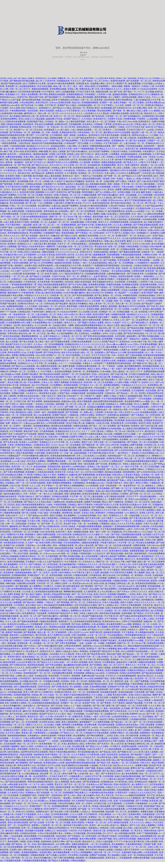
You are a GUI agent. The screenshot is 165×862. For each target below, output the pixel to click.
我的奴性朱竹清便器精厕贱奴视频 (47, 143)
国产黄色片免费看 (139, 708)
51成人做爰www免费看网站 (49, 537)
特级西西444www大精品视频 (94, 521)
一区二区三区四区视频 (16, 521)
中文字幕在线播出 (79, 828)
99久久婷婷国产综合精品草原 (85, 801)
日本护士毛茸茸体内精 (139, 581)
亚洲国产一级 (106, 102)
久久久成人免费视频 (122, 225)
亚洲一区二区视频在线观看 (123, 249)
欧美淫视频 (93, 236)
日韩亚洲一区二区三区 (60, 295)
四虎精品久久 (112, 404)
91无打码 (72, 831)
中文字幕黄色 (97, 670)
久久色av (38, 344)
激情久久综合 (144, 97)
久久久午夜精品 (78, 754)
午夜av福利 (109, 173)
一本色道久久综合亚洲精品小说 (144, 453)
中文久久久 (76, 81)
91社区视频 (147, 83)
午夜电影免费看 (64, 735)
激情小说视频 (78, 380)
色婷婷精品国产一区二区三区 (61, 339)
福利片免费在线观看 (91, 320)
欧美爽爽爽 (107, 339)
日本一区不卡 (138, 301)
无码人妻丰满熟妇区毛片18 (78, 301)
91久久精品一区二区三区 (93, 347)
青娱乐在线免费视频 (43, 719)
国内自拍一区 (79, 108)
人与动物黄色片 (142, 263)
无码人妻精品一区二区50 (123, 371)
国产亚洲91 (29, 537)
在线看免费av (38, 377)
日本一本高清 (149, 157)
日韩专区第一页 (145, 746)
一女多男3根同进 (55, 208)
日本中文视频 (152, 809)
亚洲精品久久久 (24, 244)
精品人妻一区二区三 (62, 86)
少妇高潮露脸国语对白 (119, 638)
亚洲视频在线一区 (119, 140)
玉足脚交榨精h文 (110, 418)
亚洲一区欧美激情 (108, 485)
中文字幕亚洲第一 (14, 225)
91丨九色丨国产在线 (110, 534)
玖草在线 (51, 255)
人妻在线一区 (140, 447)
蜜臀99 (134, 768)
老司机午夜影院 (140, 608)
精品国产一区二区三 (110, 466)
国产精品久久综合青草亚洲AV (32, 246)
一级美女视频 (116, 86)
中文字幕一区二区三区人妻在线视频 (138, 184)
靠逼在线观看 (26, 754)
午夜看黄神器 (80, 369)
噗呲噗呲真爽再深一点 (32, 336)
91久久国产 (50, 192)
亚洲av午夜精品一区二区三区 (149, 178)
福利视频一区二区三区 (70, 616)
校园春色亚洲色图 (129, 227)
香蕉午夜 (61, 396)
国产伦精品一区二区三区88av (96, 81)
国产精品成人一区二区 (127, 393)
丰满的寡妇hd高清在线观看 (101, 792)
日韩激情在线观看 (34, 211)
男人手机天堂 (107, 795)
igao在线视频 (18, 287)
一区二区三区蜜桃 (135, 102)
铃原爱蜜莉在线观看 (119, 222)
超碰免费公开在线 (54, 119)
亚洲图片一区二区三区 (62, 369)
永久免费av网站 (86, 78)
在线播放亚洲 (63, 81)
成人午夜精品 (85, 217)
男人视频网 (139, 572)
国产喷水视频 (74, 192)
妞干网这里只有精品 (28, 526)
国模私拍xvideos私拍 (10, 105)
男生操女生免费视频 (44, 124)
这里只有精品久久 (29, 108)
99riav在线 (132, 121)
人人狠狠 (108, 695)
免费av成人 (109, 241)
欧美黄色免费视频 (60, 279)
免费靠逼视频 (139, 545)
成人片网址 (158, 200)
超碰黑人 (157, 760)
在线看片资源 (30, 265)
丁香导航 (107, 124)
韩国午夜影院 (13, 570)
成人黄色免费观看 (129, 773)
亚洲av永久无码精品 (109, 494)
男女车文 (20, 328)
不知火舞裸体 (34, 382)
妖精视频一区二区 (39, 222)
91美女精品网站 (27, 102)
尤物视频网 (111, 643)
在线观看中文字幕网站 (78, 350)
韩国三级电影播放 (72, 494)
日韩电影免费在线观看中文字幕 (35, 529)
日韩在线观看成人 (79, 244)
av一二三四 (76, 570)
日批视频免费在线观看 (38, 227)
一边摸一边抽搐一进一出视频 (93, 200)
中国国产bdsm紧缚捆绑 (146, 187)
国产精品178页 (104, 763)
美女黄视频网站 (10, 564)
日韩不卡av (57, 388)
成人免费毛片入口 (139, 784)
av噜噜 (19, 676)
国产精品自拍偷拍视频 (101, 581)
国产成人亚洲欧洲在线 (49, 526)
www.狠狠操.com (156, 111)
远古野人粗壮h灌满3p (24, 325)
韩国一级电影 (70, 135)
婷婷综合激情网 (48, 735)
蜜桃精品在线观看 (57, 94)
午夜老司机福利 (43, 369)
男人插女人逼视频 (121, 168)
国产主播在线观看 (29, 510)
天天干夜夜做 (111, 619)
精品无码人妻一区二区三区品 (112, 328)
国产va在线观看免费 (154, 217)
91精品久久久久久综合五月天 (113, 730)
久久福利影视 (90, 591)
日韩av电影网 (155, 246)
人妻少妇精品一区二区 (134, 143)
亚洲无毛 (65, 570)
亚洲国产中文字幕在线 (50, 798)
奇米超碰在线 (94, 165)
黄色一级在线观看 (86, 464)
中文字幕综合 (48, 92)
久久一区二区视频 (154, 211)
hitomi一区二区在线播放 (70, 445)
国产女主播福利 (43, 496)
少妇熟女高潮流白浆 (143, 265)
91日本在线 (111, 700)
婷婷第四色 (65, 287)
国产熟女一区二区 (18, 260)
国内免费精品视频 (62, 271)
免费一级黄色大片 (14, 423)
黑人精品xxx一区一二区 (61, 771)
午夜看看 (87, 219)
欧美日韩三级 (136, 113)
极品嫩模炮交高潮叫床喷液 (76, 665)
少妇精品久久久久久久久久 (75, 619)
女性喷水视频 (124, 192)
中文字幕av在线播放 (113, 820)
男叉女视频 (154, 78)
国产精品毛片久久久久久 (53, 187)
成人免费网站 (35, 586)
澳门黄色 (81, 238)
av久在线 (42, 255)
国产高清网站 (96, 665)
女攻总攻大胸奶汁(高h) (11, 613)
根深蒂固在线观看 (36, 665)
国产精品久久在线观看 (40, 276)
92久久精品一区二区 (53, 695)
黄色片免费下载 (69, 773)
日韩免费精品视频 (143, 760)
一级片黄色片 (122, 453)
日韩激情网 (47, 219)
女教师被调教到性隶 (116, 274)
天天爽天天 (98, 219)
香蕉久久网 (77, 659)
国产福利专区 (83, 189)
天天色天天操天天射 (85, 92)
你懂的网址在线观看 (119, 113)
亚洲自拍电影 (134, 219)
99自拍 (45, 350)
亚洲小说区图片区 (122, 784)
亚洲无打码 (22, 97)
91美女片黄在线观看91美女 (50, 833)
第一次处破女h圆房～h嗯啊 (61, 325)
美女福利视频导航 (67, 564)
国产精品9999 (29, 602)
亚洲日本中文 (86, 252)
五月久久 (137, 244)
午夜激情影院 (39, 733)
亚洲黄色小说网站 (18, 703)
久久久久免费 (76, 814)
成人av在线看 (12, 342)
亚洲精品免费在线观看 (86, 366)
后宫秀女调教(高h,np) (155, 102)
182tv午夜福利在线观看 (80, 700)
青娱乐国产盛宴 (19, 189)
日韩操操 (98, 124)
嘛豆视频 (82, 847)
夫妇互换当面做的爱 (122, 545)
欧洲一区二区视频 (116, 246)
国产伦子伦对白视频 (77, 284)
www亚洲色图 (92, 485)
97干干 (139, 371)
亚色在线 (83, 817)
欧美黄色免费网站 (9, 119)
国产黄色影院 (156, 227)
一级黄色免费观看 (8, 143)
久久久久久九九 (98, 344)
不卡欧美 (28, 475)
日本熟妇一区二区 (114, 116)
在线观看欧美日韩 (146, 138)
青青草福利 (49, 211)
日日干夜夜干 (107, 518)
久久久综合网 (137, 217)
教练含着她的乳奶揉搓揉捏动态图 (143, 646)
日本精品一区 (51, 121)
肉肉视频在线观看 (150, 366)
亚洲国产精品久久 (72, 119)
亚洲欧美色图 (64, 102)
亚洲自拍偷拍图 (101, 252)
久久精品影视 (18, 654)
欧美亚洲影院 (31, 151)
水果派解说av (139, 521)
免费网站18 (62, 475)
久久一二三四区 (33, 350)
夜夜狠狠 (14, 127)
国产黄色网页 (87, 586)
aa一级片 (125, 466)
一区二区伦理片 (83, 257)
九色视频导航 (151, 274)
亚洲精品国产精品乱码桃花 (95, 684)
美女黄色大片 (32, 651)
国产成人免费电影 (66, 727)
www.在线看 (44, 684)
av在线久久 (85, 812)
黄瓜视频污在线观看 (65, 257)
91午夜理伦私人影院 (13, 170)
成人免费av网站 (140, 380)
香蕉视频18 (30, 534)
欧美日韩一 (13, 154)
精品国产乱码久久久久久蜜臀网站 (63, 162)
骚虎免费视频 (100, 97)
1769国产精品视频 (27, 168)
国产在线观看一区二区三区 (139, 81)
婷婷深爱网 (125, 214)
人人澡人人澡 (6, 238)
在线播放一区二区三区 (43, 643)
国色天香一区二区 (102, 852)
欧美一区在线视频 (128, 195)
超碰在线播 (18, 537)
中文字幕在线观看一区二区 (27, 548)
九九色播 (129, 257)
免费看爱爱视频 (137, 551)
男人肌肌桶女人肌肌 (152, 510)
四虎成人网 (37, 695)
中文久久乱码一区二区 (141, 597)
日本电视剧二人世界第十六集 (98, 94)
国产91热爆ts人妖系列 (56, 855)
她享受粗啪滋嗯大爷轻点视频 (23, 787)
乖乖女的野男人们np (17, 352)
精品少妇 (76, 102)
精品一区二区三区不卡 (114, 665)
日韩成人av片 (76, 806)
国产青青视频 (143, 369)
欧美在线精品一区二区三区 (62, 241)
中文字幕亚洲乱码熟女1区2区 (101, 453)
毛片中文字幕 (157, 369)
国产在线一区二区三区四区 (126, 198)
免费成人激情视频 (108, 306)
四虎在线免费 (31, 249)
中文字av (23, 564)
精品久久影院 (113, 325)
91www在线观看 (71, 608)
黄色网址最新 (9, 749)
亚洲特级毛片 (144, 121)
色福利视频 (127, 613)
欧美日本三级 (111, 244)
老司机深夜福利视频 (31, 100)
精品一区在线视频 (76, 714)
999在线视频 (124, 836)
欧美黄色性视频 (103, 475)
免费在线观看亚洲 (80, 844)
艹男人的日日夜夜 (20, 553)
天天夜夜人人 (33, 371)
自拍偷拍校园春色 (27, 86)
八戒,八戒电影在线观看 (81, 130)
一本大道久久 (16, 738)
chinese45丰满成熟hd (103, 646)
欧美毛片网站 (59, 841)
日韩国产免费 (149, 844)
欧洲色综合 (41, 78)
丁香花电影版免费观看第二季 (23, 284)
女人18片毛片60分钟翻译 (141, 439)
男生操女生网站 (120, 695)
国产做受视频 (6, 184)
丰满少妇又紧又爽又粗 (30, 499)
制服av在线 (106, 214)
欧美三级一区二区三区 (43, 225)
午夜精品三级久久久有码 (44, 475)
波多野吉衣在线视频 (132, 548)
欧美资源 (98, 100)
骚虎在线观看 (9, 662)
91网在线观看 (34, 189)
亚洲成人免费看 (96, 322)
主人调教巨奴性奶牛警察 (39, 317)
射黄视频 (83, 662)
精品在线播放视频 (63, 510)
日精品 (121, 127)
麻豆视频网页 (22, 763)
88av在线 (146, 244)
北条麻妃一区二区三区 (59, 222)
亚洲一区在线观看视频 (70, 320)
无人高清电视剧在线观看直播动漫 (47, 591)
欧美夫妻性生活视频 (57, 469)
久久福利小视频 (121, 382)
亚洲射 (137, 276)
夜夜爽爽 (151, 488)
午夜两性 (141, 119)
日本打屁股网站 (35, 290)
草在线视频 (119, 420)
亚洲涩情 (59, 173)
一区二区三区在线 (31, 567)
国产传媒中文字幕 (85, 225)
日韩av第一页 (16, 567)
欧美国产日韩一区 (30, 649)
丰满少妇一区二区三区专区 (63, 127)
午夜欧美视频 (69, 238)
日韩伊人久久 (127, 510)
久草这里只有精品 (117, 206)
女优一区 (82, 214)
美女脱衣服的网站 (148, 496)
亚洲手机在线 (44, 687)
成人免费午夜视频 (44, 271)
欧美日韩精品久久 (98, 499)
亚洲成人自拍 (73, 154)
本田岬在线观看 (102, 249)
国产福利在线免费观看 (16, 782)
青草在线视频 (16, 409)
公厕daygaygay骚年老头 (34, 423)
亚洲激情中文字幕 (116, 687)
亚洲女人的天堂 (146, 513)
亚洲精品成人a (48, 268)
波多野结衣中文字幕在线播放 (111, 741)
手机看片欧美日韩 (13, 711)
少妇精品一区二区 (8, 390)
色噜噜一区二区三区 (134, 105)
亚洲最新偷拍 (126, 230)
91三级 (137, 437)
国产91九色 (135, 825)
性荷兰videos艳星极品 (138, 499)
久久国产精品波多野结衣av (84, 138)
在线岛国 (68, 575)
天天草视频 (26, 779)
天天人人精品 (43, 814)
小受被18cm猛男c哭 (54, 309)
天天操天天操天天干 (29, 214)
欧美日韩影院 (78, 822)
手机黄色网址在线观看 (14, 790)
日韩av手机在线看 (8, 559)
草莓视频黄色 (92, 371)
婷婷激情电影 (140, 553)
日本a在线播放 (98, 624)
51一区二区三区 (139, 847)
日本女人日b (119, 320)
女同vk (105, 333)
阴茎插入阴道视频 (59, 450)
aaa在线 (150, 130)
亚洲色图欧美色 (96, 244)
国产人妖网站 (144, 730)
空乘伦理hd (13, 333)
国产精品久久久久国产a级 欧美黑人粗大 (140, 176)
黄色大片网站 (142, 483)
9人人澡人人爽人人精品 (96, 437)
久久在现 (119, 105)
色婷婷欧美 (28, 124)
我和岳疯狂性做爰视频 (90, 358)
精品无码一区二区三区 (18, 801)
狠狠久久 (151, 638)
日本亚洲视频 (71, 817)
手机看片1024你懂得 (102, 597)
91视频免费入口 (126, 317)
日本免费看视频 (157, 681)
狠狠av (62, 121)
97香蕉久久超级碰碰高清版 (130, 396)
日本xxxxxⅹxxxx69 (52, 553)
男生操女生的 (24, 173)
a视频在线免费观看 (90, 543)
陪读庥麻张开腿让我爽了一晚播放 (102, 317)
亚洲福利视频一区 (52, 347)
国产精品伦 (138, 613)
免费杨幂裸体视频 (15, 306)
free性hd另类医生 (111, 727)
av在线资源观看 (150, 852)
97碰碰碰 (64, 437)
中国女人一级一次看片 (112, 369)
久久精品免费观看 (113, 749)
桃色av (149, 822)
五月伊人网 (146, 749)
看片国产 (30, 135)
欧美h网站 (66, 589)
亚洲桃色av (31, 792)
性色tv (95, 374)
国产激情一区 (119, 111)
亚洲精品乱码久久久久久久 (77, 344)
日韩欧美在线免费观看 (15, 121)
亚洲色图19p (158, 238)
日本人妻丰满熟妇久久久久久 (108, 89)
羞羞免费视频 (134, 83)
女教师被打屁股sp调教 (132, 852)
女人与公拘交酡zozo (106, 591)
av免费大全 (79, 298)
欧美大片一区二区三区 (64, 116)
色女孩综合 (87, 124)
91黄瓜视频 (61, 246)
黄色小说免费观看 (29, 94)
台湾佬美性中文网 (154, 301)
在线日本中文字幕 (18, 540)
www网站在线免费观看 (153, 214)
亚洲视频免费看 (108, 165)
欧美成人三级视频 (23, 689)
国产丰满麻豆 (75, 249)
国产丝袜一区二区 (73, 418)
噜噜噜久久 (157, 456)
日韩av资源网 (151, 841)
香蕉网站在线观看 (24, 309)
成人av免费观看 (62, 782)
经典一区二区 (35, 181)
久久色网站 (75, 442)
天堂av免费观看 (92, 380)
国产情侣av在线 (80, 771)
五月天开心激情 (152, 613)
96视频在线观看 (130, 295)
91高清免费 (65, 624)
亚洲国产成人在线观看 (14, 545)
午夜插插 (118, 339)
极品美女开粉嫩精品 (75, 181)
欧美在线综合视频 (134, 420)
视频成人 (65, 610)
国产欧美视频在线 (91, 782)
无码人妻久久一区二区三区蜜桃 (101, 121)
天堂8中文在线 (59, 276)
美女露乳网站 (44, 206)
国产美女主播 (24, 165)
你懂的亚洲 (53, 488)
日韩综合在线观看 (24, 301)
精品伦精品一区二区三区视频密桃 (81, 187)
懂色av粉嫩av (131, 287)
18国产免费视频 (141, 681)
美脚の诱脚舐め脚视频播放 (59, 483)
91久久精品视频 (37, 119)
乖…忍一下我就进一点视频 (111, 366)
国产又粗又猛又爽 (119, 374)
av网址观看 (13, 784)
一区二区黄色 (32, 610)
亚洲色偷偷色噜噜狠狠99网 (63, 456)
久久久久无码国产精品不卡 (105, 342)
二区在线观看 (119, 130)
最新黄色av (88, 646)
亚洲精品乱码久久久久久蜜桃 (86, 534)
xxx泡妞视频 (153, 119)
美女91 (120, 165)
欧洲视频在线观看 (130, 284)
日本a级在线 (69, 170)
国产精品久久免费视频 (68, 839)
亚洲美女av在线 (108, 361)
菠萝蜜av (15, 529)
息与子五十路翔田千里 (116, 83)
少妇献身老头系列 (41, 445)
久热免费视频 (12, 168)
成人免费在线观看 (16, 211)
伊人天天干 (108, 833)
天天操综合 (8, 689)
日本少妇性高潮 (47, 532)
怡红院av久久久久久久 (123, 765)
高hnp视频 (95, 589)
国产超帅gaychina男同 (38, 515)
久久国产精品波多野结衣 (47, 629)
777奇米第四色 (144, 298)
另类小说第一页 (100, 442)
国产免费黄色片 (85, 428)
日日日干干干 (28, 271)
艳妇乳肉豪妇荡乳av (12, 494)
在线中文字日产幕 (93, 776)
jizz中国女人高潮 (75, 399)
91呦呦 (22, 841)
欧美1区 (87, 806)
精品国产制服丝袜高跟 (11, 83)
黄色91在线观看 (46, 111)
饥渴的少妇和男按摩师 (130, 673)
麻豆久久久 (130, 559)
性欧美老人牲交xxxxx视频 (94, 600)
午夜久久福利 (67, 581)
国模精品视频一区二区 (60, 138)
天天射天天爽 (34, 521)
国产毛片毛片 (6, 377)
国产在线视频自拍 (132, 116)
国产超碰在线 (155, 757)
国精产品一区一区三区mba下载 (63, 217)
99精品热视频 (132, 246)
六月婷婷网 (128, 803)
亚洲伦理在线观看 (90, 494)
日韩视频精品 (79, 483)
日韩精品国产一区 (20, 597)
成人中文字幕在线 (40, 385)
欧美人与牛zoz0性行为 (67, 314)
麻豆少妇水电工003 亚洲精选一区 (102, 293)
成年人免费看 (47, 784)
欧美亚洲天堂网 (27, 192)
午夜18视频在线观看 (73, 711)
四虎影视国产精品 (35, 121)
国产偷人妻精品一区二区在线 (108, 295)
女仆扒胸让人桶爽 (52, 725)
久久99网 (122, 352)
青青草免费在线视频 (155, 458)
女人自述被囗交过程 (88, 312)
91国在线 (132, 138)
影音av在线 (24, 119)
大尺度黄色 (19, 605)
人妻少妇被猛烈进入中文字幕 (147, 100)
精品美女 (25, 768)
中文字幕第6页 (73, 111)
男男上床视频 (57, 640)
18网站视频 (10, 583)
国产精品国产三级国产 (141, 754)
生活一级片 (137, 214)
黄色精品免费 (75, 450)
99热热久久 (133, 629)
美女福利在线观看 (135, 352)
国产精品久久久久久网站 (99, 629)
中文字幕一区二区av (146, 665)
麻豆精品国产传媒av (116, 480)
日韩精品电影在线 (84, 708)
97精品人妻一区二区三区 (77, 377)
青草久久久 (103, 222)
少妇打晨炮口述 (46, 510)
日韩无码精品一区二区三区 (90, 132)
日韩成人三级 (148, 86)
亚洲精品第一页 (24, 643)
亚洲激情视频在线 (75, 94)
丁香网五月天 (125, 244)
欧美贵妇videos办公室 (123, 124)
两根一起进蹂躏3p (81, 510)
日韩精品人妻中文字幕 (61, 168)
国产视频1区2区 (140, 363)
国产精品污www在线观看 (23, 366)
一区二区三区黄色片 (102, 130)
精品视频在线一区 (8, 165)
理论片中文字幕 (82, 581)
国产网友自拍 (157, 249)
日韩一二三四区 (146, 159)
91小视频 (39, 105)
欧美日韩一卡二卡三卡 (22, 466)
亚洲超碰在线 (107, 782)
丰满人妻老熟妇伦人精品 (37, 138)
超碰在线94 (121, 662)
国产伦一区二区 (78, 602)
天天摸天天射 (125, 331)
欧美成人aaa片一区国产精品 (48, 140)
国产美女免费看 (35, 401)
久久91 (60, 407)
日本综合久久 (88, 562)
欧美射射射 (8, 572)
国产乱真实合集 (10, 442)
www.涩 (136, 752)
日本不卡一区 (63, 244)
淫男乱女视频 (54, 230)
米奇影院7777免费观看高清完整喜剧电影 (101, 265)
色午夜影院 (42, 380)
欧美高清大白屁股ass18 (131, 505)
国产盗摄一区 (72, 200)
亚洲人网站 (28, 157)
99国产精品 (67, 670)
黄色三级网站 (93, 214)
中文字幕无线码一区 (113, 143)
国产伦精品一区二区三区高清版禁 (143, 442)
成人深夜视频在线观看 (96, 184)
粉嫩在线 (4, 203)
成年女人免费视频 (8, 246)
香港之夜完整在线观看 (18, 822)
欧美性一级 (95, 825)
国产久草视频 (142, 801)
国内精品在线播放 (113, 472)
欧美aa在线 (124, 469)
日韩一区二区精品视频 (16, 524)
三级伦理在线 (24, 143)
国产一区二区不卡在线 (82, 594)
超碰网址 (58, 238)
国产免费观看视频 (86, 475)
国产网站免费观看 (95, 735)
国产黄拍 (34, 241)
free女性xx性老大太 (110, 825)
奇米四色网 (53, 676)
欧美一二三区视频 (32, 578)
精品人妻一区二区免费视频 (121, 263)
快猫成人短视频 (104, 768)
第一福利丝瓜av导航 (118, 409)
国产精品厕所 (61, 303)
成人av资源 (125, 578)
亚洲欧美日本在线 (73, 203)
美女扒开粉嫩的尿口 (12, 706)
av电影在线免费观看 (83, 697)
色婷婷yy (4, 488)
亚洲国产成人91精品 (67, 105)
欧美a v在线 (143, 790)
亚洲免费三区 (12, 86)
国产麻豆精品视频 (125, 760)
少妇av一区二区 (69, 214)
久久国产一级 (32, 543)
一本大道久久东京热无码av (137, 697)
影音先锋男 (120, 241)
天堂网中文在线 (114, 119)
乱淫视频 (77, 331)
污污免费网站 (56, 385)
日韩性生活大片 (51, 624)
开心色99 (7, 331)
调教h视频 (43, 151)
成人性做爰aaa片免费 (52, 331)
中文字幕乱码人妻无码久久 (100, 540)
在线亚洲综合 (25, 154)
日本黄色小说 (143, 347)
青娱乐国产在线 (36, 97)
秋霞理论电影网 (118, 81)
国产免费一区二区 (112, 176)
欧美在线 (16, 140)
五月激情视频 (52, 556)
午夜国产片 (135, 382)
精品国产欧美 (155, 765)
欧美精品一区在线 (143, 575)
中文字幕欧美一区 (72, 562)
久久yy (89, 238)
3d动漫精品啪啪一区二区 (89, 105)
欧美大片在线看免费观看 (27, 458)
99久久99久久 (56, 165)
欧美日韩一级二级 (118, 138)
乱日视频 (52, 78)
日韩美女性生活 (64, 328)
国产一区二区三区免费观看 (83, 211)
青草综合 (34, 480)
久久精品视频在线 (30, 773)
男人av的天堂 (117, 744)
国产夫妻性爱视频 (147, 290)
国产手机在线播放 (54, 665)
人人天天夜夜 (31, 306)
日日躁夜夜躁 (144, 170)
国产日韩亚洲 (102, 798)
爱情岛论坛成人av (140, 135)
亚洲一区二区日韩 (79, 681)
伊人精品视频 (132, 733)
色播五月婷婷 (111, 331)
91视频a (13, 138)
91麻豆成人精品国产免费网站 (65, 206)
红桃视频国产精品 (52, 233)
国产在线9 (67, 331)
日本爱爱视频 (145, 154)
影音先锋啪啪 (103, 488)
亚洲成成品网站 (58, 146)
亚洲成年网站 (43, 420)
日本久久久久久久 (11, 236)
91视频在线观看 (89, 195)
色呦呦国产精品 (101, 678)
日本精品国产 (70, 143)
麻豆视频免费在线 (116, 211)
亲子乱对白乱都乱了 (94, 559)
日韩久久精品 (87, 157)
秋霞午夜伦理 (96, 632)
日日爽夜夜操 (109, 662)
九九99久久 (65, 380)
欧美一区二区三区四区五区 (117, 217)
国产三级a (141, 181)
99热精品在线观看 (145, 855)
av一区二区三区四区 (9, 219)
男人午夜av (153, 342)
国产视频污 (83, 322)
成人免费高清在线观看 (46, 366)
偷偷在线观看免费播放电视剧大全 (90, 325)
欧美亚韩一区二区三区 (145, 678)
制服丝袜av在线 (68, 401)
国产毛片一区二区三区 (105, 586)
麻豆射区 (10, 831)
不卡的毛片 (65, 676)
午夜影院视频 (60, 505)
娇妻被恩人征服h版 (126, 361)
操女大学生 (66, 352)
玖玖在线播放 (145, 399)
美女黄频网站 (70, 515)
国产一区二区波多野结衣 (137, 320)
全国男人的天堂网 (57, 154)
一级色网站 (26, 426)
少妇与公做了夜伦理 (19, 485)
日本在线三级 (148, 173)
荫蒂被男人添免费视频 (72, 725)
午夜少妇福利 (127, 187)
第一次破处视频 (107, 181)
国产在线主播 (48, 668)
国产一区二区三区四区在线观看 (31, 483)
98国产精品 (103, 138)
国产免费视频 (130, 78)
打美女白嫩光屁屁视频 (91, 790)
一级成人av (130, 178)
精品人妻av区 (157, 374)
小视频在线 (155, 483)
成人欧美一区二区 (28, 616)
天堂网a (13, 850)
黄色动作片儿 (150, 113)
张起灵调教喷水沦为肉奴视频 (108, 428)
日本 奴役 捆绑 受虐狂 (141, 192)
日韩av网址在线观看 (91, 439)
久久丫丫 (63, 363)
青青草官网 (102, 548)
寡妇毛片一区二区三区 (149, 325)
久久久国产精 (42, 135)
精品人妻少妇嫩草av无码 (88, 795)
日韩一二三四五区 (80, 589)
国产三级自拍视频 (133, 355)
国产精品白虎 (38, 173)
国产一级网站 (118, 146)
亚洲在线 (151, 257)
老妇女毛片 (44, 236)
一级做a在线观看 (29, 507)
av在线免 (52, 328)
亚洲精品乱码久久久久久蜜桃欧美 (144, 94)
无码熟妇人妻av (145, 358)
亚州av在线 (19, 151)
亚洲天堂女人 (35, 749)
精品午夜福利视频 (25, 453)
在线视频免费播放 (41, 426)
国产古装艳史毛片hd (122, 108)
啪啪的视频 (43, 507)
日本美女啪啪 (157, 526)
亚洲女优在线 (53, 779)
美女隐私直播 (85, 159)
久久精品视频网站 (65, 333)
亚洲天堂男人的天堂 (68, 159)
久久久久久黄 (107, 159)
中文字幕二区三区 (8, 252)
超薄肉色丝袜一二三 (96, 779)
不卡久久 (87, 203)
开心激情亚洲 (117, 681)
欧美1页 (149, 127)
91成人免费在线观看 (33, 738)
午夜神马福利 (76, 268)
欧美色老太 (94, 135)
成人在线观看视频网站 (98, 170)
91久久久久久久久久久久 (71, 113)
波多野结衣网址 (19, 268)
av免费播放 (114, 154)
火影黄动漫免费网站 (24, 627)
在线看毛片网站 (76, 437)
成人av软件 (13, 399)
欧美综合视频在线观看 (54, 200)
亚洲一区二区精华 (86, 208)
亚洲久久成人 (27, 730)
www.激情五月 (132, 513)
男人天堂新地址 (82, 333)
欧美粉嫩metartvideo (95, 483)
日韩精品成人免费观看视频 (85, 328)
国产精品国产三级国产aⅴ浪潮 (132, 657)
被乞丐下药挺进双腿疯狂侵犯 (138, 200)
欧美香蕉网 (114, 627)
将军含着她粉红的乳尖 (103, 282)
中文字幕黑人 (108, 105)
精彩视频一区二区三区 (66, 404)
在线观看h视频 (77, 222)
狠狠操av (148, 741)
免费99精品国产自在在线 (39, 260)
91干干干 (110, 233)
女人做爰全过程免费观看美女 (89, 241)
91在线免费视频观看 (127, 676)
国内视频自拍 (147, 600)
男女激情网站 (36, 233)
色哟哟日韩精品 (103, 140)
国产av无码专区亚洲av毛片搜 (128, 450)
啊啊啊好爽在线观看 (56, 461)
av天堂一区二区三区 (96, 635)
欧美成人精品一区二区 (83, 352)
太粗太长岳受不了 (95, 749)
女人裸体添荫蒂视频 (75, 121)
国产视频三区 (40, 301)
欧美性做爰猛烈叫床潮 (141, 616)
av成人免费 (8, 222)
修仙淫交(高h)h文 (145, 676)
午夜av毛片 (122, 121)
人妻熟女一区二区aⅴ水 (115, 431)
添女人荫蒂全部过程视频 (124, 839)
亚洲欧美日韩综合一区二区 (30, 303)
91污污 (138, 510)
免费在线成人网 (86, 89)
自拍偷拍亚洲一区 (97, 570)
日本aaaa (53, 102)
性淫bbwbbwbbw (116, 200)
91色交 (19, 420)
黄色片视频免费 (28, 380)
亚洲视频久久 (143, 233)
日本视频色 (57, 322)
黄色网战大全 (115, 464)
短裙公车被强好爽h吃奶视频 (118, 608)
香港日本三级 (99, 831)
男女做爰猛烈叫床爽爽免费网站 (58, 605)
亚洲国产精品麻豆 (8, 303)
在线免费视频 (123, 790)
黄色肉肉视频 (98, 812)
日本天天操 (139, 529)
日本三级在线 (97, 431)
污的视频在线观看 (138, 719)
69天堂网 (159, 86)
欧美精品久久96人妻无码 (102, 189)
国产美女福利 (57, 812)
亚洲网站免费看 (49, 477)
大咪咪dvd (147, 255)
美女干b (21, 138)
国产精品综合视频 (135, 328)
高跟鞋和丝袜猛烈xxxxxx (151, 649)
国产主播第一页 (117, 689)
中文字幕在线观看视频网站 (114, 399)
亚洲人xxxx (148, 464)
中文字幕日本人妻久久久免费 (86, 572)
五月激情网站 (102, 86)
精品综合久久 (60, 219)
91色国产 (117, 322)
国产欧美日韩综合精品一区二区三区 (127, 203)
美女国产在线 (70, 524)
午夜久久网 (80, 654)
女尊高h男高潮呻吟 (73, 646)
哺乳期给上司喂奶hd (87, 447)
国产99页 (151, 306)
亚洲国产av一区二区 (55, 355)
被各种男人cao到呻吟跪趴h (40, 238)
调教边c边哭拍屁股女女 (59, 828)
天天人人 (156, 97)
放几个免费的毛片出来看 (34, 83)
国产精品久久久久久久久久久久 (110, 149)
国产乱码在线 (27, 105)
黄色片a (96, 159)
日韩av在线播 (116, 828)
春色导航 (129, 553)
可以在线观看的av (115, 635)
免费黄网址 (145, 733)
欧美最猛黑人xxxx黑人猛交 (56, 130)
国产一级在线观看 (22, 298)
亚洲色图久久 (45, 108)
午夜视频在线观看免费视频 (89, 526)
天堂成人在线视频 (129, 290)
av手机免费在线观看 (9, 214)
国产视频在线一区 (90, 445)
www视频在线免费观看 (135, 795)
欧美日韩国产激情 (155, 181)
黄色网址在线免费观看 (61, 426)
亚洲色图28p (113, 415)
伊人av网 (4, 89)
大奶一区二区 (87, 100)
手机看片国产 (30, 287)
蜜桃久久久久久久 (135, 241)
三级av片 (135, 168)
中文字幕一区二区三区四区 (36, 170)
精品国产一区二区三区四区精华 (76, 374)
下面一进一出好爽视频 (87, 524)
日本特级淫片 (25, 678)
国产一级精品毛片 (132, 339)
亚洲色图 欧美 (82, 83)
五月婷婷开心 (28, 388)
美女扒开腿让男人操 (51, 189)
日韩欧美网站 (112, 507)
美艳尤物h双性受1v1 (67, 428)
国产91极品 (121, 181)
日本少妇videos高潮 (156, 545)
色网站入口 (124, 418)
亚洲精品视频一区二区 (127, 312)
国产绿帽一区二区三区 (75, 407)
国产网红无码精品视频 (148, 336)
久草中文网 (153, 312)
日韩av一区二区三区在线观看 (23, 206)
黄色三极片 (129, 483)
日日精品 (144, 246)
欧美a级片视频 (76, 491)
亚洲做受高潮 (54, 466)
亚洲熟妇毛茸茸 (68, 189)
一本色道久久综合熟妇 (16, 317)
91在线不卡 (60, 181)
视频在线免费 (102, 92)
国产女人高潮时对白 (44, 692)
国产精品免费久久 (140, 322)
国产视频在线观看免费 (130, 252)
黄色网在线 (67, 513)
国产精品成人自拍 (108, 752)
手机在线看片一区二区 (104, 388)
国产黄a (101, 649)
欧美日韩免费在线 (124, 100)
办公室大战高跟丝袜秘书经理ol (136, 238)
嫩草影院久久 (30, 113)
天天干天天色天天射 (135, 127)
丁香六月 (157, 418)
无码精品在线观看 (60, 496)
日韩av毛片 (145, 763)
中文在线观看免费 (46, 836)
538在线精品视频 (18, 146)
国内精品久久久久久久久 (38, 146)
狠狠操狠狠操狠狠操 (17, 735)
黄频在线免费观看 (40, 89)
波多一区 (93, 537)
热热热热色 (57, 795)
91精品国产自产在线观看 (25, 434)
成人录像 (148, 222)
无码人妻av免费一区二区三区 (41, 257)
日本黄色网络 (135, 151)
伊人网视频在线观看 (144, 632)
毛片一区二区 (73, 276)
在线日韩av (144, 227)
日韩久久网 (46, 178)
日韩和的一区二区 (17, 371)
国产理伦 (43, 94)
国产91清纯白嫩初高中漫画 (50, 646)
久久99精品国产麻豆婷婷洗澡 (139, 689)
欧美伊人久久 (70, 208)
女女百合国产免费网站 (99, 151)
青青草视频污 (88, 192)
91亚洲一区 (158, 749)
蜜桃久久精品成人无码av (67, 651)
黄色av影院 (90, 86)
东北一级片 (33, 798)
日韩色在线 (49, 303)
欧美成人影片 (41, 627)
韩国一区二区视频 (122, 301)
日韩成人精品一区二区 (144, 124)
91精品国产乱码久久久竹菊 (106, 505)
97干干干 (118, 841)
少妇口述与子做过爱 (139, 279)
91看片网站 (35, 518)
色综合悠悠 (33, 111)
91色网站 (124, 494)
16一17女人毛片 (120, 814)
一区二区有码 (124, 619)
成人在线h (128, 828)
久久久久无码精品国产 (141, 418)
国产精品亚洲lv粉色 (84, 388)
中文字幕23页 (89, 659)
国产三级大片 (125, 380)
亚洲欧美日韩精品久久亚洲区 (141, 670)
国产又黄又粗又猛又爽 (100, 377)
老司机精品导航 (153, 287)
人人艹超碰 (76, 706)
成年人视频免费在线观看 (51, 458)
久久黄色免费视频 (68, 847)
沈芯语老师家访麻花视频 (29, 92)
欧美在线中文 (100, 119)
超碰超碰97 (125, 415)
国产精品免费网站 (70, 140)
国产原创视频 (16, 439)
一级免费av (66, 798)
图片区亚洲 (41, 635)
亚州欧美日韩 (113, 831)
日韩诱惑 (30, 407)
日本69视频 (105, 371)
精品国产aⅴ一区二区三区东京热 (28, 130)
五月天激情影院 (67, 629)
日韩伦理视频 (18, 407)
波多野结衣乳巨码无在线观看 (83, 279)
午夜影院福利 (85, 553)
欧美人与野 (28, 692)
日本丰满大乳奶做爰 (109, 135)
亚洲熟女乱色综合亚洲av (28, 396)
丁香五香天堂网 (87, 140)
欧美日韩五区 (42, 102)
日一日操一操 (66, 453)
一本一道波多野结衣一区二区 (20, 314)
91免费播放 (111, 649)
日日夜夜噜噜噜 (46, 431)
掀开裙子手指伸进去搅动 (126, 159)
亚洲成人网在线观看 (152, 309)
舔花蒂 (77, 513)
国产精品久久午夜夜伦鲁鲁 (73, 198)
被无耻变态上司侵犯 (154, 431)
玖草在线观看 (123, 260)
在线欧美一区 (147, 252)
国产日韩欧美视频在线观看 (146, 225)
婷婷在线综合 (83, 127)
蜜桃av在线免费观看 (101, 257)
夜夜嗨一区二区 (75, 219)
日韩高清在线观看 (45, 472)
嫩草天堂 (27, 711)
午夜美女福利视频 (20, 263)
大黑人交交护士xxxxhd (128, 412)
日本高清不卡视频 (11, 757)
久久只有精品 (96, 143)
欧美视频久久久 (13, 94)
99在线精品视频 (149, 219)
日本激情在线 (95, 575)
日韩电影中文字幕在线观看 (88, 339)
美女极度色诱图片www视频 (137, 401)
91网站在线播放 (15, 282)
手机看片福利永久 (114, 483)
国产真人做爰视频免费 (95, 255)
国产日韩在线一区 (20, 480)
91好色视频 (55, 227)
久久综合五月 (75, 178)
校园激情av (94, 828)
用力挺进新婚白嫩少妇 (88, 752)
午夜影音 (131, 181)
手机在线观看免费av (140, 407)
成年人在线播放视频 (65, 92)
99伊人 (40, 605)
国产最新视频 (151, 551)
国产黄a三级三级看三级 (47, 491)
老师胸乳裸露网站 (111, 385)
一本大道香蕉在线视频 (120, 271)
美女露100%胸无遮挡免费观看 (61, 83)
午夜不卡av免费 (151, 524)
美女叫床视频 (157, 244)
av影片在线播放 (30, 714)
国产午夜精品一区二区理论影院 (90, 233)
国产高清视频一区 (74, 412)
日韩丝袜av (81, 170)
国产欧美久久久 (130, 162)
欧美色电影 (5, 529)
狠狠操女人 (150, 485)
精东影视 (93, 741)
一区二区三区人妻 (20, 276)
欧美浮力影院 (51, 274)
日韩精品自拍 (24, 312)
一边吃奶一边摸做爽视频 (61, 741)
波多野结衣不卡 (61, 361)
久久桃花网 (85, 162)
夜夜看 (147, 700)
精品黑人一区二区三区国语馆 (125, 763)
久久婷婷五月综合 (16, 792)
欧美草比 (71, 730)
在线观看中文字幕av (79, 260)
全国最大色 (125, 135)
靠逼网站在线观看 (74, 502)
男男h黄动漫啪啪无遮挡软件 (47, 589)
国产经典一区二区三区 (140, 494)
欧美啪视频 (106, 108)
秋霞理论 (135, 426)
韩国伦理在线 (150, 831)
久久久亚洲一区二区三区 (75, 165)
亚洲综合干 (101, 415)
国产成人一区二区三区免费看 (102, 426)
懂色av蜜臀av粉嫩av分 (128, 649)
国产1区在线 (102, 464)
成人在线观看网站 (103, 168)
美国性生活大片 (47, 651)
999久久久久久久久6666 (35, 208)
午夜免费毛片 (149, 151)
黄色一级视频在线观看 (78, 532)
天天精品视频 (79, 833)
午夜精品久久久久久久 (87, 564)
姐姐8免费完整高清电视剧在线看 (108, 401)
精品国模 (27, 225)
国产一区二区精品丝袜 (22, 447)
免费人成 (132, 730)
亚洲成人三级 (93, 466)
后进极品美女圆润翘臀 (50, 214)
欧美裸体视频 (27, 140)
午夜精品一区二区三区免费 (149, 361)
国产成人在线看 (26, 342)
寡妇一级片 (95, 532)
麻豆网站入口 (120, 646)
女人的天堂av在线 (72, 439)
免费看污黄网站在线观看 (126, 189)
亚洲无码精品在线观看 (11, 684)
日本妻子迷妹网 (35, 352)
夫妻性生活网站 (87, 415)
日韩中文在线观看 (90, 529)
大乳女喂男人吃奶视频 (96, 578)
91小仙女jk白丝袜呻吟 (147, 89)
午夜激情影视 (122, 279)
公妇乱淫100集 (103, 423)
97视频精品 (104, 524)
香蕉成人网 (26, 733)
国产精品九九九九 (40, 165)
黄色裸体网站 (129, 472)
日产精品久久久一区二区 (90, 385)
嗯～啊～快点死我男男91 (36, 776)
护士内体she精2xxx (132, 532)
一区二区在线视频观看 (53, 344)
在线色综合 (74, 420)
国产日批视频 (109, 260)
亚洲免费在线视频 (96, 284)
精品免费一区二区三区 (50, 773)
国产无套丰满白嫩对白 (77, 151)
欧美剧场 (143, 312)
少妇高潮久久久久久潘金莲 (96, 113)
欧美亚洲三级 (156, 801)
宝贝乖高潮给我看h (60, 814)
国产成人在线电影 (137, 140)
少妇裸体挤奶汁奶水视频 (11, 113)
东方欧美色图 (43, 282)
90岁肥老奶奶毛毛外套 (14, 543)
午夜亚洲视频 (137, 684)
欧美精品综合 (76, 382)
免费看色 (50, 173)
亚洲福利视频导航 (78, 540)
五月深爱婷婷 (56, 135)
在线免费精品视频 (98, 687)
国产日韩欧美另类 (135, 274)
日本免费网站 (47, 263)
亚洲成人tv (53, 159)
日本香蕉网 (120, 157)
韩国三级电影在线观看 (11, 124)
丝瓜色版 (46, 100)
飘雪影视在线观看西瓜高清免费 (50, 418)
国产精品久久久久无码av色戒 (37, 502)
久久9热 (49, 716)
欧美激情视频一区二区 (33, 274)
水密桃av (110, 157)
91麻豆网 (132, 662)
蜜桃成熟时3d (14, 293)
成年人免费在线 (147, 711)
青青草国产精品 (7, 676)
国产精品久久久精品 (62, 108)
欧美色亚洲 (112, 754)
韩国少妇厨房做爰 (83, 282)
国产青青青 (106, 703)
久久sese (155, 208)
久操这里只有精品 (119, 151)
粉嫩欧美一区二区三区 (68, 78)
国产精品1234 (155, 594)
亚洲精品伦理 (43, 581)
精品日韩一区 (35, 681)
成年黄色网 (109, 100)
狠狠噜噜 (40, 192)
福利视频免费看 (7, 458)
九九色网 (99, 78)
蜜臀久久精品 (110, 396)
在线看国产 (8, 627)
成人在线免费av (62, 211)
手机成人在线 (41, 730)
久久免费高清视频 (101, 722)
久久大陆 (66, 746)
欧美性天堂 (60, 472)
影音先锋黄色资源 (105, 450)
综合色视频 (151, 390)
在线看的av (82, 135)
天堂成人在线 (87, 513)
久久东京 (80, 255)
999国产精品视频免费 (49, 249)
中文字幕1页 (51, 105)
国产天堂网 (49, 290)
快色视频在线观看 (24, 320)
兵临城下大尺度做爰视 (25, 814)
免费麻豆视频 (18, 393)
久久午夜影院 (70, 173)
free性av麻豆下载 (139, 342)
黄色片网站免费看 (87, 839)
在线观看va (100, 352)
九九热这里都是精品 (98, 263)
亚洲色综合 (124, 342)
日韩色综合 (110, 393)
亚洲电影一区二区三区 (121, 659)
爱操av (119, 78)
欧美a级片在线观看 (14, 208)
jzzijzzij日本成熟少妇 (26, 662)
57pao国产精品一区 (92, 418)
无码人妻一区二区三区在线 (128, 303)
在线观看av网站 (97, 83)
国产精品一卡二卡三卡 (134, 92)
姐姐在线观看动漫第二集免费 (96, 178)
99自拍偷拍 (58, 817)
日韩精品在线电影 (34, 184)
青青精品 (147, 450)
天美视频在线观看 (51, 681)
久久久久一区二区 (149, 515)
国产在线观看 (98, 700)
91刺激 (157, 850)
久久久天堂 (133, 711)
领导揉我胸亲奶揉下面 (10, 773)
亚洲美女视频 (93, 309)
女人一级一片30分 (31, 178)
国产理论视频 (148, 798)
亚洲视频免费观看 (90, 102)
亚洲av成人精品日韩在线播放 (49, 293)
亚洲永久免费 (129, 89)
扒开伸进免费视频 (72, 521)
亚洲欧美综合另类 (103, 225)
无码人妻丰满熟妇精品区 (43, 844)
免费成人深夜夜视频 (114, 559)
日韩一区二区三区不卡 (20, 89)
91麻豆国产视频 (104, 839)
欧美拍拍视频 (40, 466)
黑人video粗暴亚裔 (42, 415)
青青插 (83, 608)
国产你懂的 (15, 852)
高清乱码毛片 (14, 510)
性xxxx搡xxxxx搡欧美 (117, 344)
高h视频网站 (134, 812)
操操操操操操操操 (52, 401)
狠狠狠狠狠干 (18, 418)
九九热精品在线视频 (86, 515)
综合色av (135, 836)
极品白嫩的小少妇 (129, 325)
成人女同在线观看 (89, 556)
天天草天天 (111, 676)
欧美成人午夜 (106, 801)
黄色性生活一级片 (70, 176)
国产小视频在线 (116, 502)
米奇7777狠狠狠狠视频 (83, 149)
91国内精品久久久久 (9, 192)
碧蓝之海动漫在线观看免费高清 (52, 284)
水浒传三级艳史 (68, 526)
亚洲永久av (47, 757)
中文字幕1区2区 (111, 616)
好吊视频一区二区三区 (120, 847)
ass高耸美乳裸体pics (121, 716)
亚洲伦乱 (5, 556)
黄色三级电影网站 (49, 518)
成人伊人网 (8, 149)
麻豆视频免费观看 (133, 366)
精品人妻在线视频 (85, 97)
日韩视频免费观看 (92, 399)
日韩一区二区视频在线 (112, 532)
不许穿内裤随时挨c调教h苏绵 (35, 456)
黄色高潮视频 (30, 836)
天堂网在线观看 (134, 157)
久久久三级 (11, 621)
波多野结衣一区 (27, 570)
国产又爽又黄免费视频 (14, 472)
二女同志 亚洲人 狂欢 (138, 594)
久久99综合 (87, 119)
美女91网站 (31, 605)
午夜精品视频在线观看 (131, 255)
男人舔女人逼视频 (57, 151)
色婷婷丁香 (52, 157)
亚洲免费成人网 (155, 385)
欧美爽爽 (124, 439)
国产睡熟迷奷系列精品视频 (22, 81)
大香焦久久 (87, 363)
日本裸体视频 (69, 97)
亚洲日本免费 (139, 488)
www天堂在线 (146, 850)
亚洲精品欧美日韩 (67, 132)
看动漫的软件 (147, 556)
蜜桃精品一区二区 (141, 624)
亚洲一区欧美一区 (124, 268)
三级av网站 (72, 146)
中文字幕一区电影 (81, 670)
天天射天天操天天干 (136, 377)
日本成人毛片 (34, 358)
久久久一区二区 (107, 236)
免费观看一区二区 (65, 477)
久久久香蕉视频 (88, 111)
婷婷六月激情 (126, 602)
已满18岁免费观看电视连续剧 (34, 217)
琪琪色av (125, 627)
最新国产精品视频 (46, 434)
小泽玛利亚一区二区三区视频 (25, 532)
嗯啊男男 (51, 246)
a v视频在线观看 (98, 469)
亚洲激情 (96, 162)
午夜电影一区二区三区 (96, 822)
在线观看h (87, 706)
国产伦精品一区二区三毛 (147, 317)
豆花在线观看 (32, 722)
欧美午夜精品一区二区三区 (57, 754)
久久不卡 (139, 431)
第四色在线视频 (129, 97)
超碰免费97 (82, 730)
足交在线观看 (13, 779)
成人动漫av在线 (13, 817)
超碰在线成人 (36, 200)
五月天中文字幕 (64, 149)
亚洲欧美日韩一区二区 (150, 198)
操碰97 (99, 396)
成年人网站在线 (25, 850)
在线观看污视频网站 (117, 594)
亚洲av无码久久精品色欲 (115, 219)
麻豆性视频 (38, 176)
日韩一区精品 (117, 178)
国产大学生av (123, 591)
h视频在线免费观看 (48, 621)
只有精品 (104, 271)
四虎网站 (57, 757)
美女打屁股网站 (73, 355)
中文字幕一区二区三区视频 (30, 195)
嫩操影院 (14, 526)
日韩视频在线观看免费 (74, 458)
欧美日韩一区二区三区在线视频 (98, 382)
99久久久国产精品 (132, 600)
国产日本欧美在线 (111, 227)
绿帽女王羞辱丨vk (63, 583)
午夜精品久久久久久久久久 (36, 295)
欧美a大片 (10, 309)
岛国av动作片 (12, 515)
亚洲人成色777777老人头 (120, 521)
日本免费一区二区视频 (102, 301)
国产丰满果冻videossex (67, 499)
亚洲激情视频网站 (29, 852)
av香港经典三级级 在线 (122, 447)
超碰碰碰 (14, 556)
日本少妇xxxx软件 (18, 798)
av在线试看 (17, 274)
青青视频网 (22, 749)
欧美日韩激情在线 (101, 203)
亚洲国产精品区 (59, 415)
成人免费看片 (110, 127)
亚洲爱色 (72, 469)
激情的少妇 (51, 312)
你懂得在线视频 (113, 284)
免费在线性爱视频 (14, 157)
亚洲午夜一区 (79, 371)
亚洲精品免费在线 (83, 597)
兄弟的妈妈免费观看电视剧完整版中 (142, 461)
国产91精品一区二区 (10, 217)
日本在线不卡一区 (58, 350)
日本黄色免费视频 (148, 344)
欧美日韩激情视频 (16, 562)
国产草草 (88, 336)
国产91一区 (155, 499)
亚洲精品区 (63, 540)
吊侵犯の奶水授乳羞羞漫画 (46, 447)
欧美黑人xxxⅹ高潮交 (135, 211)
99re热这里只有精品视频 (23, 450)
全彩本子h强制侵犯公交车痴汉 (65, 100)
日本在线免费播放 (156, 553)
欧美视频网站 (16, 741)
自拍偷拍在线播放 (147, 295)
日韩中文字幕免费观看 (60, 507)
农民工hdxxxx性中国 (105, 268)
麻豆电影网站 (109, 790)
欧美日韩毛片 (50, 727)
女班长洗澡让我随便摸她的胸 (19, 339)
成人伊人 (40, 81)
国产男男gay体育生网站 (135, 491)
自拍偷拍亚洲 (136, 222)
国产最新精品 (129, 369)
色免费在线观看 (43, 388)
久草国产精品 (63, 393)
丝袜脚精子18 (50, 184)
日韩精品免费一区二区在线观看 (14, 241)
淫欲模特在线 (43, 168)
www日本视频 (122, 518)
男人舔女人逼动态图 (84, 545)
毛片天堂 (40, 198)
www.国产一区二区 (27, 670)
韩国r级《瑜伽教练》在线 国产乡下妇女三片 (26, 162)
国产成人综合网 (73, 841)
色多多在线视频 (97, 390)
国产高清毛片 (16, 640)
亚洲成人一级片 (80, 263)
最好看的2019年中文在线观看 (117, 132)
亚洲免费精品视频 (58, 89)
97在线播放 (89, 491)
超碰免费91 (132, 336)
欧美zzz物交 (76, 782)
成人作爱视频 (157, 610)
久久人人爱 (35, 485)
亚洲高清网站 (41, 600)
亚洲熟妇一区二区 (107, 312)
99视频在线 (18, 581)
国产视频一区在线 (154, 692)
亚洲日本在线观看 (64, 697)
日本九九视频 (116, 333)
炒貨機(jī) (55, 57)
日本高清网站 (131, 423)
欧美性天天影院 (134, 206)
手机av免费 (30, 581)
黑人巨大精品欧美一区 (151, 589)
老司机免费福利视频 (142, 507)
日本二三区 (100, 157)
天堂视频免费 (75, 124)
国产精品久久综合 (69, 236)
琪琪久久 (46, 640)
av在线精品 (114, 738)
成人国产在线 (116, 92)
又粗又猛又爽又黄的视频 (44, 244)
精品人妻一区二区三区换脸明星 (52, 632)
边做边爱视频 (80, 453)
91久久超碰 (81, 629)
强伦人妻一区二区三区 (48, 113)
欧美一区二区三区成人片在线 (107, 477)
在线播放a (53, 363)
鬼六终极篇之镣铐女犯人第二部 (24, 116)
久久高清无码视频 (48, 803)
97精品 (65, 757)
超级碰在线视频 (120, 94)
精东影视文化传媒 (22, 377)
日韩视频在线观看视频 (126, 358)
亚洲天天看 (29, 469)
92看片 (142, 162)
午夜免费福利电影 (18, 111)
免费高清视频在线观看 (111, 162)
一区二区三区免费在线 (100, 844)
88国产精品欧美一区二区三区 (32, 428)
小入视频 (154, 135)
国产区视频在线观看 (60, 342)
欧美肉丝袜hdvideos (111, 621)
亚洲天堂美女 (67, 227)
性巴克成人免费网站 (36, 461)
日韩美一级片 (40, 412)
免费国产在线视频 (92, 502)
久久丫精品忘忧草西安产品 (71, 274)
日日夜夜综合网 (143, 208)
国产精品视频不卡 (53, 97)
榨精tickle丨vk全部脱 (76, 649)
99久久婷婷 (15, 108)
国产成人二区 (18, 722)
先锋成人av (60, 111)
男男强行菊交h (93, 108)
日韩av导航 (84, 499)
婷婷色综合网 (159, 81)
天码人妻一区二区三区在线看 (91, 404)
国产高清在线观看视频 (83, 295)
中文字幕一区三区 (126, 543)
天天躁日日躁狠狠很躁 (139, 374)
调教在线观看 (48, 252)
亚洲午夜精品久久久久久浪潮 (39, 361)
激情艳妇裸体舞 (40, 154)
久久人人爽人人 (7, 716)
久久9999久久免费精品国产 (128, 173)
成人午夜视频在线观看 (86, 719)
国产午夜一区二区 (155, 714)
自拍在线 (69, 282)
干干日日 (116, 852)
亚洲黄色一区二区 (121, 407)
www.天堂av (134, 344)
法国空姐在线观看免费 (36, 328)
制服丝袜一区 (150, 621)
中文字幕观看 (16, 431)
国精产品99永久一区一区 (67, 358)
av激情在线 (142, 757)
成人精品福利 (87, 287)
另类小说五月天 (48, 396)
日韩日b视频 (91, 222)
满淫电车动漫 (21, 149)
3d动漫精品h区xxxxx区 (86, 230)
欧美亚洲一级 (92, 181)
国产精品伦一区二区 (21, 844)
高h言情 (130, 431)
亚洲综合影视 (25, 127)
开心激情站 (83, 146)
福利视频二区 (38, 132)
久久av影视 (56, 684)
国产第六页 (88, 249)
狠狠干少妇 (87, 442)
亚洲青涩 (12, 244)
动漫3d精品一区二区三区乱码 (52, 306)
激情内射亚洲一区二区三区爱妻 (115, 309)
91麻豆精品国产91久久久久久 (107, 238)
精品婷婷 (155, 263)
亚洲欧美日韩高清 (114, 458)
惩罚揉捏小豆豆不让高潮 (49, 765)
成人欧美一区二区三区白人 (12, 350)
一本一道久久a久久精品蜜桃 (50, 494)
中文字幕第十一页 (41, 127)
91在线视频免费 (75, 678)
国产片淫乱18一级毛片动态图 (94, 154)
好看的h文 (17, 279)
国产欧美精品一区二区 (20, 132)
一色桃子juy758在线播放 (91, 176)
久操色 (11, 445)
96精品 (126, 820)
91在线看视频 (104, 187)
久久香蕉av (69, 597)
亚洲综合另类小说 (134, 741)
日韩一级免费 (52, 132)
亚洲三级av (111, 760)
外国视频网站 (86, 852)
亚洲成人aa (142, 78)
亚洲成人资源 (68, 230)
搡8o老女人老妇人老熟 (137, 111)
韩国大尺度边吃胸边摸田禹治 (29, 347)
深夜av (160, 485)
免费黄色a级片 (101, 409)
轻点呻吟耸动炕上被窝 (50, 722)
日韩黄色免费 (138, 271)
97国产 (142, 287)
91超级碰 (94, 765)
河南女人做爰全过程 (132, 464)
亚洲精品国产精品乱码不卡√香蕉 (48, 439)
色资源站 (65, 681)
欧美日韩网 (44, 543)
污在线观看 (41, 613)
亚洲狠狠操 (35, 700)
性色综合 (48, 195)
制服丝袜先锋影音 (8, 496)
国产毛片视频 (39, 779)
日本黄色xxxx (92, 784)
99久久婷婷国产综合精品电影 (134, 651)
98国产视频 (131, 562)
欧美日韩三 (61, 532)
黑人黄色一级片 (42, 342)
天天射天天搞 (105, 765)
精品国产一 (123, 293)
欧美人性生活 (28, 491)
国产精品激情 (76, 638)
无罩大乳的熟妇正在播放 (11, 475)
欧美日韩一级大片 (142, 787)
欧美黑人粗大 (146, 168)
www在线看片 (128, 208)
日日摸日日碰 (63, 551)
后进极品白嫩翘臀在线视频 (30, 390)
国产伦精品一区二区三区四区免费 (131, 706)
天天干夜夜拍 (113, 570)
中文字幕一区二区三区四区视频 (145, 466)
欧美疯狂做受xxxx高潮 (54, 763)
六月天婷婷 (89, 268)
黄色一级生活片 (51, 390)
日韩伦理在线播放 (66, 803)
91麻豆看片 (59, 203)
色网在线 (104, 828)
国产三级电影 (151, 654)
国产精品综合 (43, 706)
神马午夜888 (91, 850)
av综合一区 (97, 727)
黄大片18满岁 (85, 314)
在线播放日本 (110, 714)
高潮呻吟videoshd (137, 714)
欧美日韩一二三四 (35, 760)
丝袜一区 (157, 255)
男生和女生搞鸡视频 (55, 377)
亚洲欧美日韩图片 (8, 181)
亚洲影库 (63, 700)
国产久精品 (112, 469)
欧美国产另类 (6, 434)
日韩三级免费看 (79, 635)
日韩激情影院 (148, 814)
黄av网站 (51, 333)
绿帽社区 (4, 371)
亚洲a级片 (55, 581)
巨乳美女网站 (6, 695)
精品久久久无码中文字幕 (37, 790)
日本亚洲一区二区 (45, 583)
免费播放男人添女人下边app (130, 700)
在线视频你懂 (92, 692)
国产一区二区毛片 (41, 572)
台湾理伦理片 (73, 480)
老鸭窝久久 (85, 276)
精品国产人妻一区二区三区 (144, 132)
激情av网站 (36, 331)
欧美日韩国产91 (39, 159)
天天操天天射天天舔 (58, 600)
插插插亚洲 (160, 744)
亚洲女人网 (73, 89)
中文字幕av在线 (21, 518)
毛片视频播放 (118, 257)
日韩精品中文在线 (134, 806)
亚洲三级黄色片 (132, 165)
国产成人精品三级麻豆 (24, 78)
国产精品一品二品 (103, 545)
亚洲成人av (41, 469)
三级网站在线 (58, 502)
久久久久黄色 (20, 238)
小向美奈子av (32, 393)
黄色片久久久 (70, 322)
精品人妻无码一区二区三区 (101, 303)
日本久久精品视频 (68, 447)
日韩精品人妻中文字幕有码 (80, 505)
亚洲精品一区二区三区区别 (91, 173)
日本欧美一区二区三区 (72, 336)
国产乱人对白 (70, 795)
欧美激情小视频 (13, 176)
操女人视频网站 (148, 825)
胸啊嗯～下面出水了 (152, 404)
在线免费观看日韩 (148, 836)
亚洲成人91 (102, 211)
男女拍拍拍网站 (104, 111)
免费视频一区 (127, 831)
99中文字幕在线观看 (140, 260)
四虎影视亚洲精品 (23, 445)
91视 (39, 562)
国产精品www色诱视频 (11, 388)
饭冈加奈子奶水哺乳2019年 (76, 825)
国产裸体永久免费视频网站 (72, 485)
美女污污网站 (156, 320)
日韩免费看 (15, 768)
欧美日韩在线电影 (11, 336)
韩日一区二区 (157, 347)
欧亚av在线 (151, 377)
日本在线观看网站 (110, 439)
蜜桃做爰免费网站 (31, 477)
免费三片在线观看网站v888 (12, 322)
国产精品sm (111, 352)
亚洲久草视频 (119, 102)
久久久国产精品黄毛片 (53, 562)
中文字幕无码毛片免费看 (17, 187)
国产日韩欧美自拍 (52, 352)
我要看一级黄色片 (132, 86)
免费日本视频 (158, 121)
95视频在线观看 (120, 581)
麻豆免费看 (109, 78)
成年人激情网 (9, 396)
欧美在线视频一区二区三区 (60, 298)
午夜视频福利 (141, 803)
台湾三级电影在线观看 (114, 496)
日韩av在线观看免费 (99, 689)
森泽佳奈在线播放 (41, 678)
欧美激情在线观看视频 (83, 168)
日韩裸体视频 (129, 119)
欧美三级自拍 (29, 420)
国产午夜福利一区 (60, 260)
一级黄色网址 (148, 276)
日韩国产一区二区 (155, 140)
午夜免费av (39, 309)
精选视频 (79, 559)
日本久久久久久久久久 (75, 309)
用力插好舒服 (132, 735)
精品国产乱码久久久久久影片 (19, 344)
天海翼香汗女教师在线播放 (90, 434)
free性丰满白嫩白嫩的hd (74, 293)
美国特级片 (100, 513)
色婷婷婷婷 (149, 146)
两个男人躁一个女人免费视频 (39, 203)
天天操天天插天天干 (136, 130)
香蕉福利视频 (67, 233)
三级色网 (99, 412)
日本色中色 (50, 81)
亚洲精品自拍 (24, 559)
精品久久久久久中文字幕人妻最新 (127, 524)
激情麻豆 (83, 236)
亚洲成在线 (25, 385)
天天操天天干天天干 (127, 347)
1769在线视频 (75, 363)
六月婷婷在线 (97, 127)
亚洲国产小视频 (138, 350)
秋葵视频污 (31, 472)
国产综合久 (101, 208)
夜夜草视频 (98, 217)
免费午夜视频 (136, 445)
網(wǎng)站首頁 (83, 52)
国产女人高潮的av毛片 (106, 192)
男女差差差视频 (17, 203)
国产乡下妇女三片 (37, 399)
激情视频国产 (85, 722)
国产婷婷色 (12, 428)
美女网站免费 (90, 725)
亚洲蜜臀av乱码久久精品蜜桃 (71, 184)
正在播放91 (135, 293)
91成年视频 (26, 176)
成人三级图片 (114, 97)
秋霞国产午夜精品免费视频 (93, 480)
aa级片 (158, 138)
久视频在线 (73, 415)
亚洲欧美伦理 (61, 124)
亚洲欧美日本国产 (11, 730)
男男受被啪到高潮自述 (18, 233)
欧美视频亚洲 (28, 613)
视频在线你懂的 (52, 198)
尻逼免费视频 (113, 255)
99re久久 (138, 404)
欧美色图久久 (29, 706)
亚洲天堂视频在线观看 (115, 670)
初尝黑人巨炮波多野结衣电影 (57, 594)
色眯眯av (146, 339)
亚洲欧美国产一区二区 (126, 236)
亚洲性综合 (19, 184)
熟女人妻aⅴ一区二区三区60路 (72, 317)
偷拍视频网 (5, 803)
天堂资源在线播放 (134, 146)
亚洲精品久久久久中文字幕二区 (32, 363)
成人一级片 (78, 86)
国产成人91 (35, 263)
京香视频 (20, 249)
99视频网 (118, 434)
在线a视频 (63, 491)
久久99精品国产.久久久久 (45, 689)
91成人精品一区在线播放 (49, 513)
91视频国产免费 (116, 697)
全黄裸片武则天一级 (117, 499)
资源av (48, 279)
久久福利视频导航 (117, 442)
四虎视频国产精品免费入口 (62, 708)
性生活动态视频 (44, 86)
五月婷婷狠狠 (146, 627)
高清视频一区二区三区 (30, 219)
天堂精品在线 (41, 676)
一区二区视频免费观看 (65, 225)
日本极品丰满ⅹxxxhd (13, 255)
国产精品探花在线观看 (20, 159)
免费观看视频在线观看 (100, 146)
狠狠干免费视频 (61, 382)
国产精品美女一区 (132, 567)
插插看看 (80, 858)
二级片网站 (23, 551)
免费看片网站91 (137, 469)
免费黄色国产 (96, 350)
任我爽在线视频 (27, 369)
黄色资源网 (13, 841)
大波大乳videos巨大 (126, 586)
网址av (115, 214)
